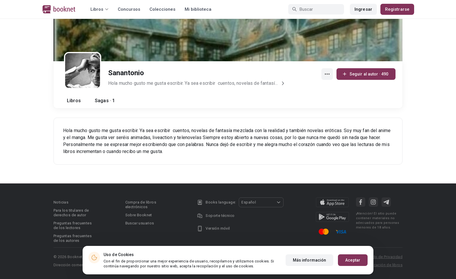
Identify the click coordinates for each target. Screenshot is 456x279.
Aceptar (352, 271)
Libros (74, 100)
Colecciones (162, 9)
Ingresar (363, 9)
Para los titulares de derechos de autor (71, 212)
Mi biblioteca (198, 9)
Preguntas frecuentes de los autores (73, 238)
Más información (309, 271)
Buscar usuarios (139, 223)
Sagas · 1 (105, 100)
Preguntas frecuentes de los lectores (73, 225)
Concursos (129, 9)
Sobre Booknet (138, 215)
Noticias (61, 202)
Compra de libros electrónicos (140, 204)
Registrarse (397, 9)
